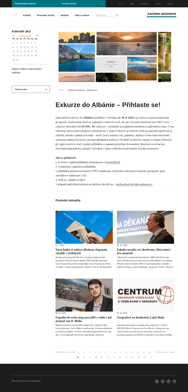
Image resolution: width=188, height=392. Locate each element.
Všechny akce (31, 89)
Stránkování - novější (65, 352)
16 (84, 357)
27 (151, 357)
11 (132, 352)
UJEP (170, 4)
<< (13, 35)
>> (37, 35)
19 (102, 357)
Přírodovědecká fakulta (25, 4)
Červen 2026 (25, 36)
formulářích (113, 162)
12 (138, 352)
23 (126, 357)
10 (126, 352)
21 (114, 357)
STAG (158, 4)
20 (108, 357)
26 (145, 357)
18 (96, 357)
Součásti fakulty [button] (82, 4)
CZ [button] (121, 4)
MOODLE (145, 4)
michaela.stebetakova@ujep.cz (134, 184)
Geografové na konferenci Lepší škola (140, 317)
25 (139, 357)
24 (132, 357)
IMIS (132, 4)
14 (150, 352)
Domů (61, 90)
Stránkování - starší (165, 352)
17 (90, 357)
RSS (14, 381)
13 (144, 352)
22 (120, 357)
